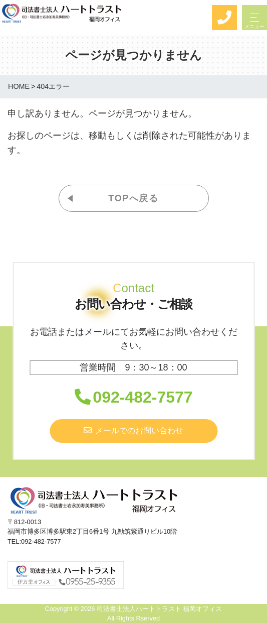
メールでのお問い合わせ (133, 430)
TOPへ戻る (133, 198)
